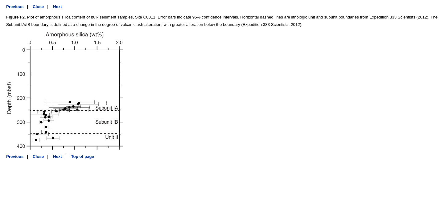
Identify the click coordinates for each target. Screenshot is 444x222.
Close (38, 6)
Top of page (82, 156)
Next (57, 6)
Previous (14, 6)
